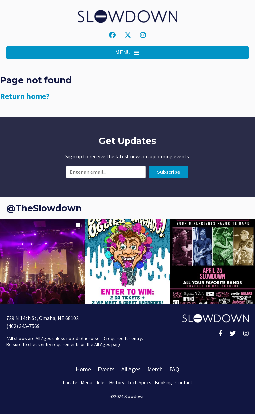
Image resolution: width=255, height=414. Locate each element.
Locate (70, 383)
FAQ (174, 369)
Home (83, 369)
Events (106, 369)
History (116, 383)
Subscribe (168, 172)
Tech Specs (139, 383)
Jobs (101, 383)
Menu (86, 383)
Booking (163, 383)
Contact (183, 383)
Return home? (25, 96)
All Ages (131, 369)
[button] (123, 52)
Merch (155, 369)
